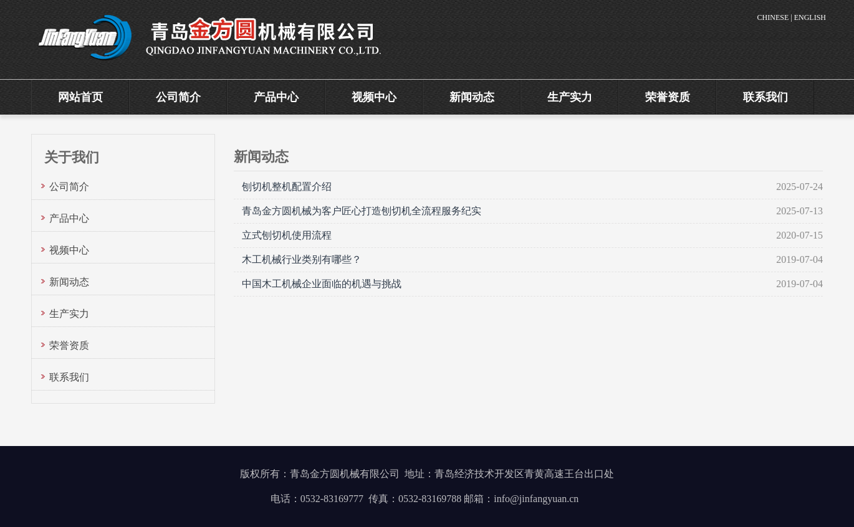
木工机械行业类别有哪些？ (302, 259)
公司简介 (178, 97)
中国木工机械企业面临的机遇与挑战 (321, 283)
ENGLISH (810, 17)
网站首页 (80, 97)
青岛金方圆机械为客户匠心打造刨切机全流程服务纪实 (361, 211)
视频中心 (374, 97)
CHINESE (773, 17)
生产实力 (569, 97)
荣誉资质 (667, 97)
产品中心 (276, 97)
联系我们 (765, 97)
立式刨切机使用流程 (287, 235)
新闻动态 (471, 97)
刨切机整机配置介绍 (287, 186)
